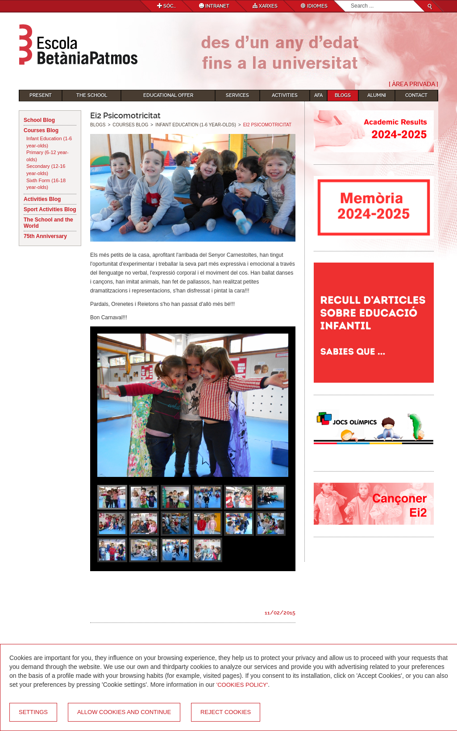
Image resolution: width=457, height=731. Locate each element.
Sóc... (166, 6)
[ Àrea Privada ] (413, 84)
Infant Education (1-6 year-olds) (49, 142)
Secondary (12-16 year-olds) (45, 169)
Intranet (214, 6)
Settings (33, 712)
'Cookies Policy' (242, 684)
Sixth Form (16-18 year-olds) (46, 184)
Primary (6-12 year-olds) (47, 156)
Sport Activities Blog (50, 209)
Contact (416, 95)
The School (91, 95)
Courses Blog (41, 130)
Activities (285, 95)
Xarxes (265, 6)
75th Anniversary (45, 236)
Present (40, 95)
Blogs (343, 95)
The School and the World (48, 223)
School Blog (39, 120)
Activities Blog (42, 199)
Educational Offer (168, 95)
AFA (318, 95)
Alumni (376, 95)
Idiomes (314, 6)
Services (237, 95)
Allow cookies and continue (124, 712)
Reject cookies (225, 712)
